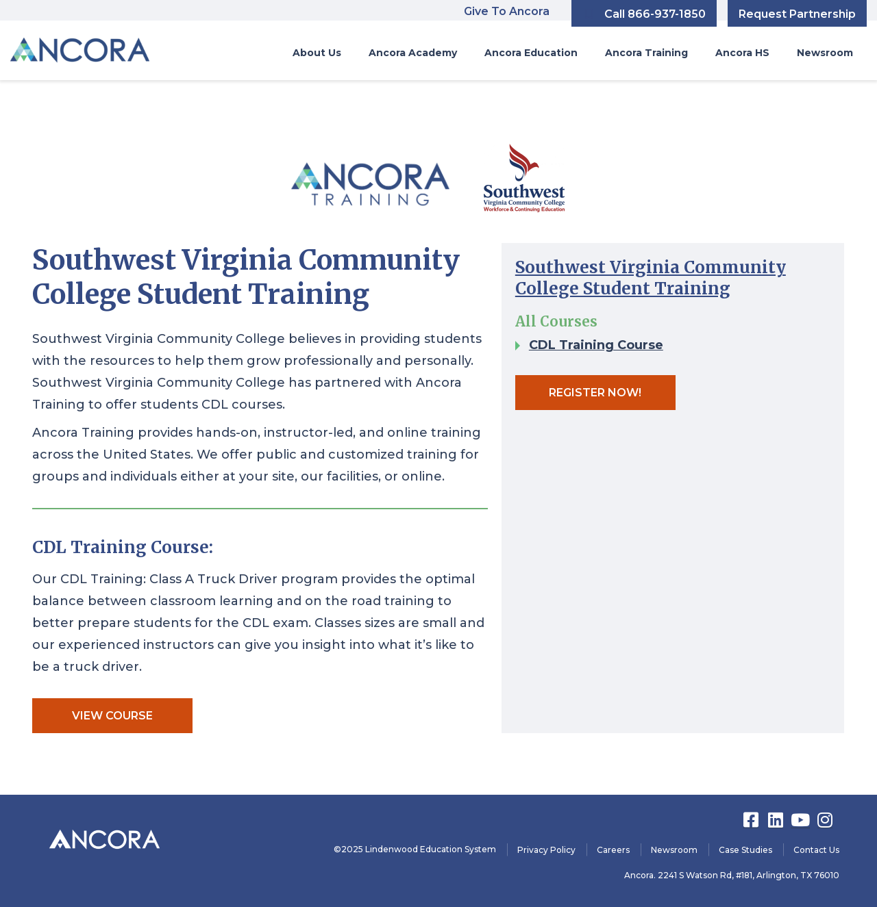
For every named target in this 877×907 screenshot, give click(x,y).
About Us (317, 53)
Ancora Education (531, 53)
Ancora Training (646, 53)
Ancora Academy (413, 53)
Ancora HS (742, 53)
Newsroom (825, 53)
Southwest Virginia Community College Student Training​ (650, 278)
